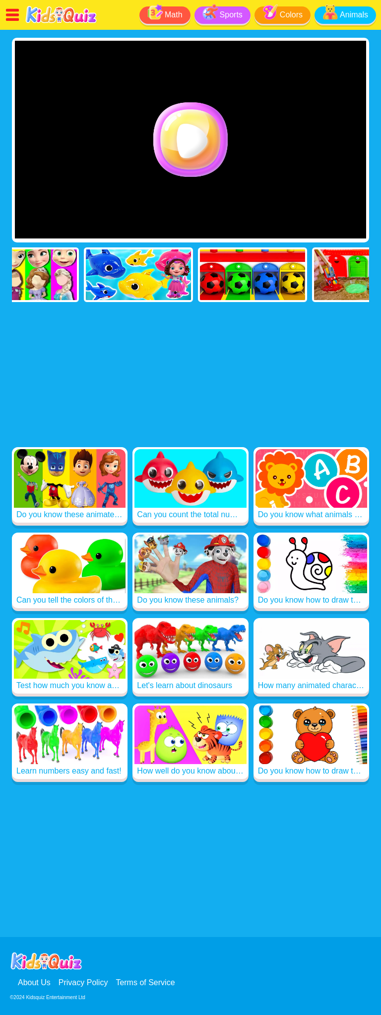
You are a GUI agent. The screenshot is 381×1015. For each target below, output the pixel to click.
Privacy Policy (83, 982)
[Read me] (61, 21)
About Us (34, 982)
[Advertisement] (190, 376)
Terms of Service (145, 982)
